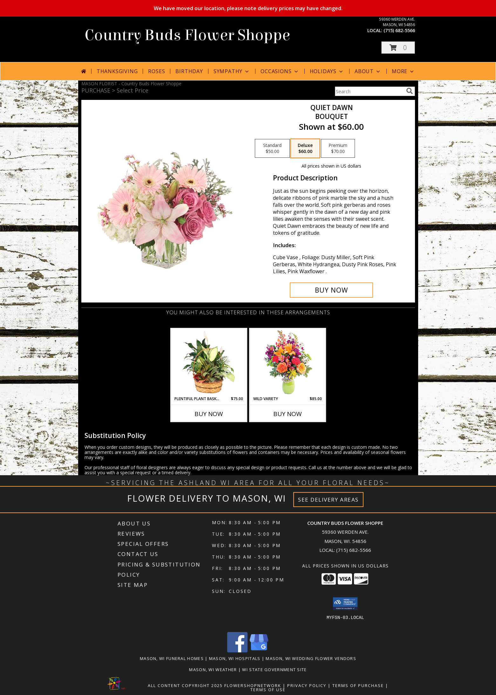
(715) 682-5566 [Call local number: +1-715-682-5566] (399, 30)
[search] (409, 90)
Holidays (327, 71)
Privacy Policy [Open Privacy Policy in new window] (306, 685)
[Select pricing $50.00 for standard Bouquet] (272, 148)
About (368, 71)
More (403, 71)
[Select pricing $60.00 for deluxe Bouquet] (305, 148)
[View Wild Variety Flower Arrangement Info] (287, 362)
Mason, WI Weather (213, 669)
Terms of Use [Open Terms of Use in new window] (268, 689)
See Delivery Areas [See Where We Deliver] (328, 499)
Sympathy (232, 71)
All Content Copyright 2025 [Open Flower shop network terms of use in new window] (185, 685)
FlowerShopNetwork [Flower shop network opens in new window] (252, 685)
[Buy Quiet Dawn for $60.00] (331, 290)
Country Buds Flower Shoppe (187, 35)
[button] (398, 47)
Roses (156, 71)
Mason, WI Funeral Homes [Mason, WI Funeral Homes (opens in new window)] (172, 658)
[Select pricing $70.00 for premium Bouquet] (338, 148)
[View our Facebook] (237, 651)
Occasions (280, 71)
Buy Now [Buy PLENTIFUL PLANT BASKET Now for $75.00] (208, 414)
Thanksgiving (117, 71)
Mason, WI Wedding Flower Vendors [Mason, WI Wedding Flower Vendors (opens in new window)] (311, 658)
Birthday (189, 71)
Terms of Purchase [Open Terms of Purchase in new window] (358, 685)
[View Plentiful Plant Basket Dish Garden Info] (208, 362)
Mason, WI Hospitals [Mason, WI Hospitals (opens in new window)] (235, 658)
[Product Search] (369, 91)
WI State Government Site (274, 669)
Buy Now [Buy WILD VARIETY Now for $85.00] (287, 414)
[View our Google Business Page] (259, 651)
